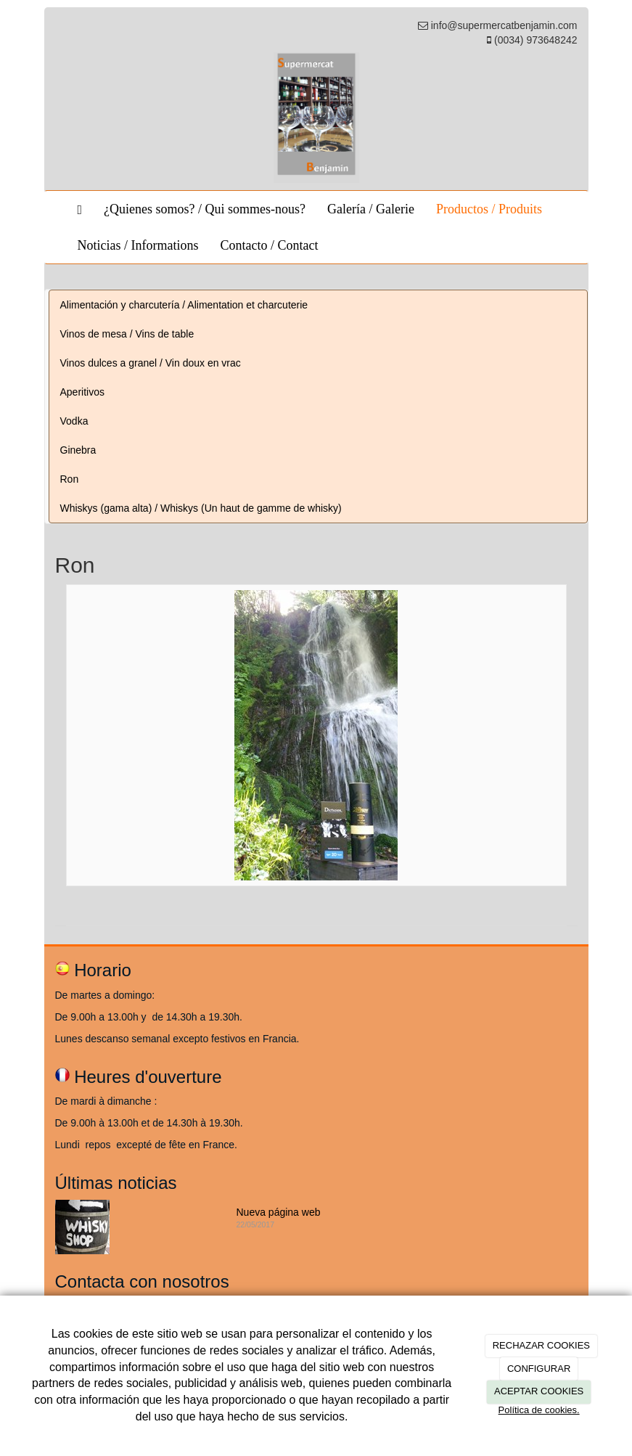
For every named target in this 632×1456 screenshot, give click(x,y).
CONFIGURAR (538, 1368)
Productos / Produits (489, 209)
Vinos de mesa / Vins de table (127, 334)
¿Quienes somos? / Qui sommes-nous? (204, 209)
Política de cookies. (539, 1409)
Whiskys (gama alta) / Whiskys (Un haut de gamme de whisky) (201, 508)
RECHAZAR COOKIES (541, 1345)
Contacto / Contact (269, 245)
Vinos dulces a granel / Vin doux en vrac (150, 363)
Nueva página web (279, 1212)
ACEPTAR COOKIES (538, 1391)
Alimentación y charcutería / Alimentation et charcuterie (184, 305)
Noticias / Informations (138, 245)
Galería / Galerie (370, 209)
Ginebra (78, 450)
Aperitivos (82, 392)
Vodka (74, 421)
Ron (69, 479)
